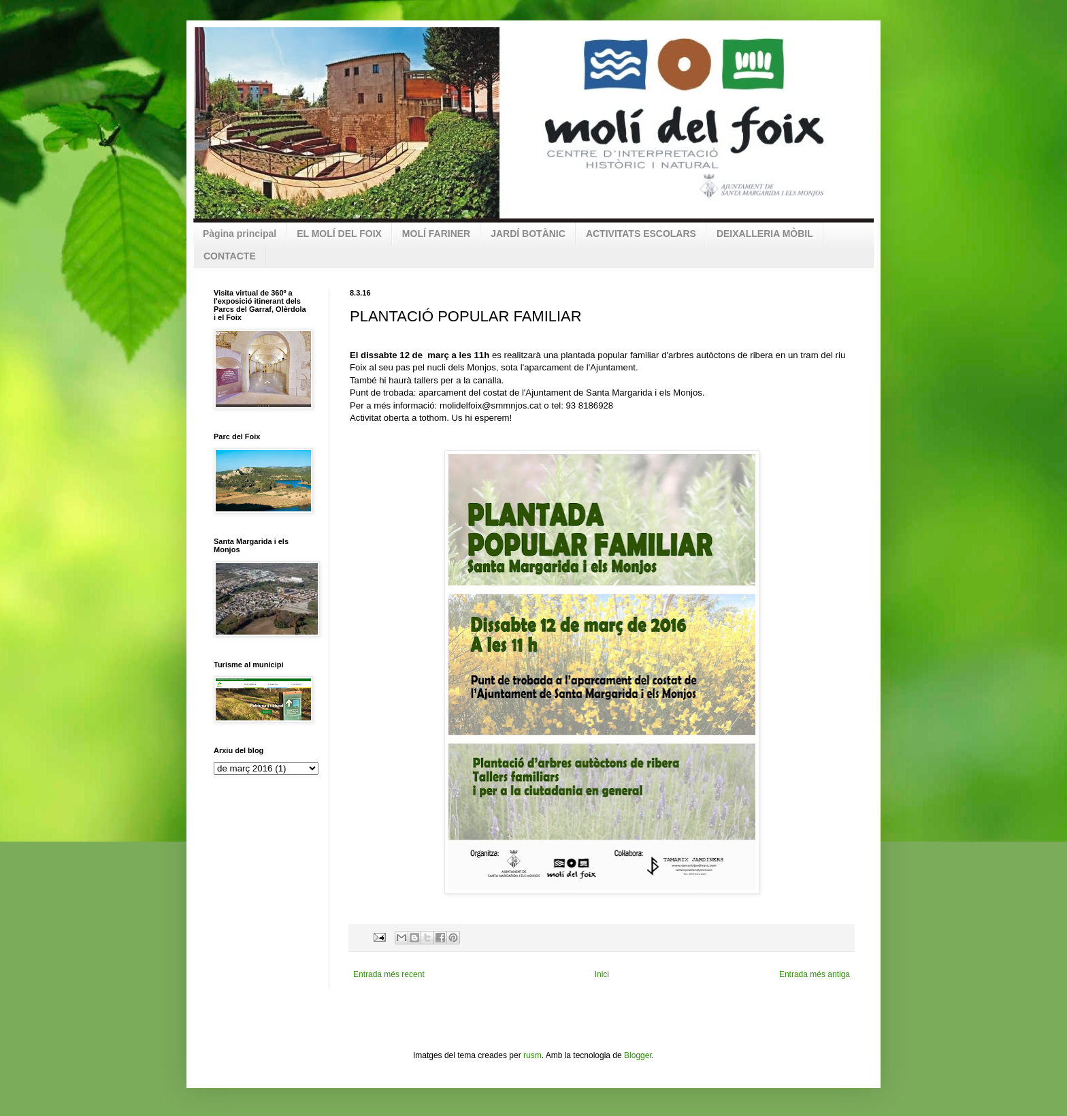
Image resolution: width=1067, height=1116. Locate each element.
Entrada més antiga (814, 974)
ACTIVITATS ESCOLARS (641, 233)
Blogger (638, 1055)
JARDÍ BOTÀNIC (528, 233)
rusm (532, 1055)
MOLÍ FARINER (436, 233)
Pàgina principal (239, 233)
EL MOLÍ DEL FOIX (339, 233)
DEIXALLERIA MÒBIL (765, 233)
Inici (602, 974)
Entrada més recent (389, 974)
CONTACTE (229, 256)
